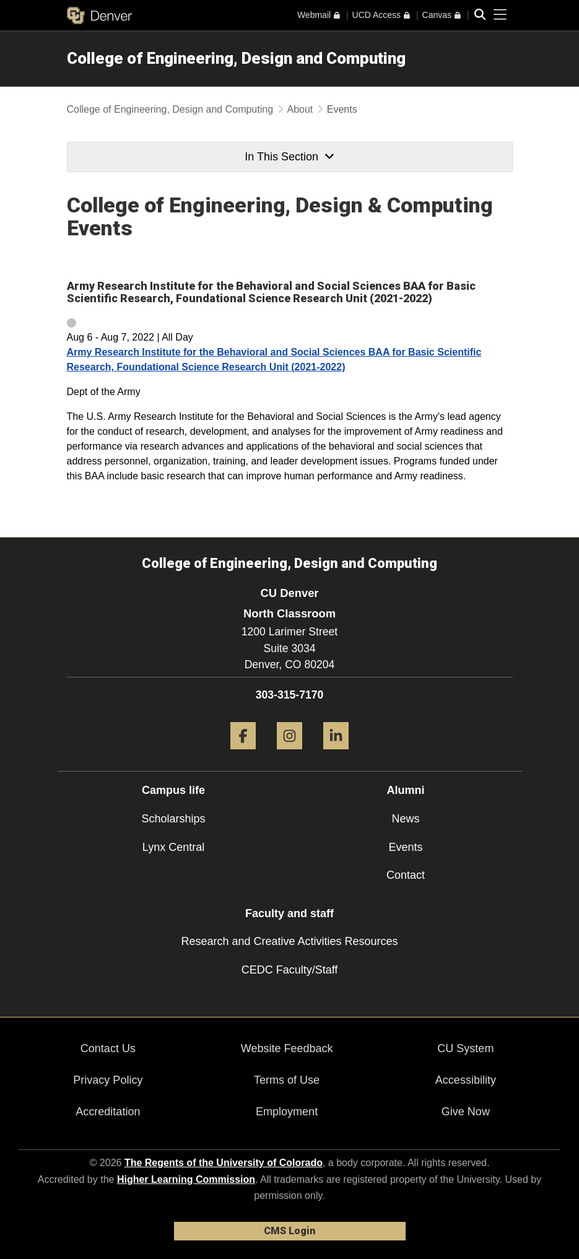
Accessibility (465, 1080)
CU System (465, 1048)
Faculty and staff (289, 913)
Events (405, 847)
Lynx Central (173, 847)
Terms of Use (287, 1080)
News (405, 818)
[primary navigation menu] (500, 14)
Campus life (173, 790)
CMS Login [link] (289, 1231)
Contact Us (108, 1048)
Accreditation (108, 1111)
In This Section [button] (289, 156)
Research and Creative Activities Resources (289, 941)
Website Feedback (287, 1048)
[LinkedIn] (336, 754)
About (300, 109)
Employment (287, 1111)
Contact (405, 875)
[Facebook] (243, 754)
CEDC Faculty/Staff (290, 970)
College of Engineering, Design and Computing (236, 58)
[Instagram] (289, 754)
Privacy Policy (107, 1080)
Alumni (406, 790)
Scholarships (173, 818)
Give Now (466, 1111)
